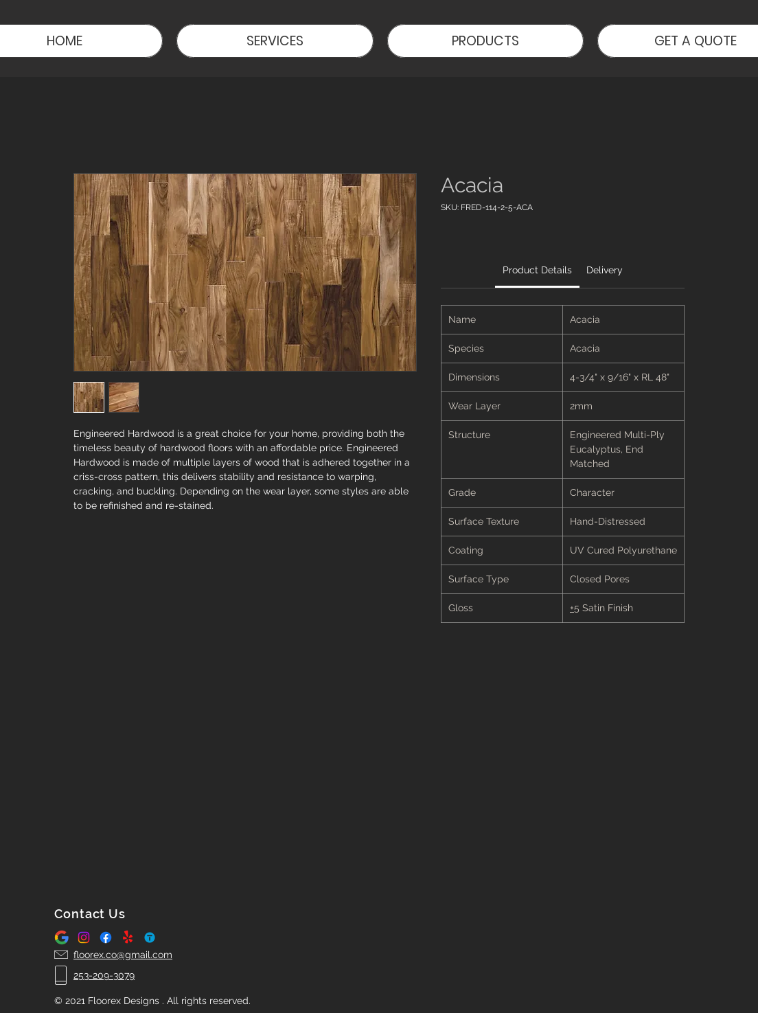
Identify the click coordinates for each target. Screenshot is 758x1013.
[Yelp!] (127, 937)
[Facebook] (105, 937)
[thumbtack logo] (149, 937)
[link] (537, 269)
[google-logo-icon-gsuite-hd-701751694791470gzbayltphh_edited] (61, 937)
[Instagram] (83, 937)
